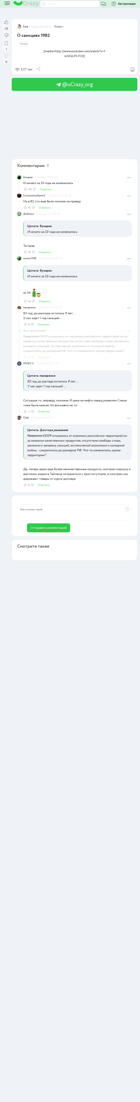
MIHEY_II (28, 363)
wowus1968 (29, 258)
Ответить (46, 189)
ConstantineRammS (34, 195)
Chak (26, 418)
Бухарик (28, 177)
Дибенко (28, 214)
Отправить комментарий (49, 528)
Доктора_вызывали (34, 331)
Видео (58, 26)
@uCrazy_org (74, 85)
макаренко (29, 307)
